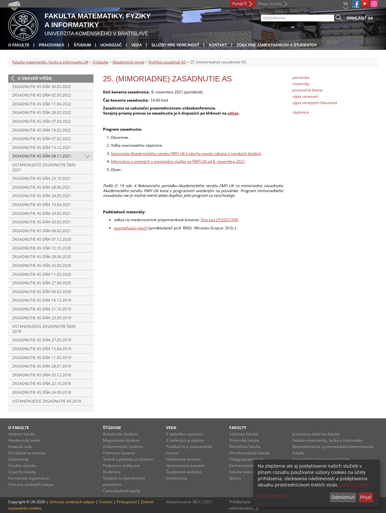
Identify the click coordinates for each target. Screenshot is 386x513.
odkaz (232, 113)
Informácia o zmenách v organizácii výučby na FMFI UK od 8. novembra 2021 (178, 161)
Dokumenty (18, 459)
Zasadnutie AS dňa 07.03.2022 (41, 121)
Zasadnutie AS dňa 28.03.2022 (41, 112)
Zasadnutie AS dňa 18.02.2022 (41, 130)
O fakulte (18, 45)
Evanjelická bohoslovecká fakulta (321, 459)
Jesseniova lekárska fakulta (316, 434)
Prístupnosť (127, 501)
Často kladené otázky (121, 490)
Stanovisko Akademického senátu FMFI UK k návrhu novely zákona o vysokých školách (186, 153)
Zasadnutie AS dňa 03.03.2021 (41, 222)
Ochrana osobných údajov (31, 484)
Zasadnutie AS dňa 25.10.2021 (41, 178)
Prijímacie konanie (119, 453)
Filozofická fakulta (245, 446)
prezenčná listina (308, 90)
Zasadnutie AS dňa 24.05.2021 (41, 195)
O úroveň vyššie (35, 78)
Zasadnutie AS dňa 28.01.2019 (41, 366)
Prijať (365, 497)
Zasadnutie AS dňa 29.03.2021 (41, 213)
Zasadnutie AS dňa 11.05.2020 (41, 274)
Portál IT (239, 3)
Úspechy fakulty (22, 472)
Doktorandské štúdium (123, 446)
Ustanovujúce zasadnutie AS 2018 (46, 401)
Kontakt (218, 45)
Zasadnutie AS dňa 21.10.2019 (41, 309)
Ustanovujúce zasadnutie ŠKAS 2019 (44, 329)
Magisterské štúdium (121, 440)
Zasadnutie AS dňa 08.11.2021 (41, 156)
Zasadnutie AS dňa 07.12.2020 (41, 239)
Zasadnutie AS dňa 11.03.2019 (41, 357)
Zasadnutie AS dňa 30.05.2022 (41, 86)
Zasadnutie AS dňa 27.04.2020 (41, 283)
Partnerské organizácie (28, 478)
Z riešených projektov (185, 440)
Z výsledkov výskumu (184, 434)
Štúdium (82, 45)
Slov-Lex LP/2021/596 (219, 219)
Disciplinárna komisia (27, 453)
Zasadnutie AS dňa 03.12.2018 (41, 375)
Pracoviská (51, 45)
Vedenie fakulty (21, 434)
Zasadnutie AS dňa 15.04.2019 (41, 348)
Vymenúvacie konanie (185, 465)
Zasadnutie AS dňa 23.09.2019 (41, 318)
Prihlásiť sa (360, 18)
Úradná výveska (22, 465)
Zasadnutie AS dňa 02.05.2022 (41, 95)
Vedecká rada (20, 446)
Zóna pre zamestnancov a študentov (277, 45)
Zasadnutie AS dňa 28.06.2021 (41, 187)
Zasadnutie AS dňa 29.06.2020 (41, 256)
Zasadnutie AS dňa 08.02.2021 (41, 230)
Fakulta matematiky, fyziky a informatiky (328, 440)
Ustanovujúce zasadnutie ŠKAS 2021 (44, 167)
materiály (301, 83)
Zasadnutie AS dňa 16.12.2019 (41, 300)
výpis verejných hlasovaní (315, 102)
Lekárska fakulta (243, 434)
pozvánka (301, 77)
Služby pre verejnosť (175, 45)
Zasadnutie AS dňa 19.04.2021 (41, 204)
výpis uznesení (305, 96)
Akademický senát (128, 62)
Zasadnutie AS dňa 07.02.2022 (41, 138)
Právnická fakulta (244, 440)
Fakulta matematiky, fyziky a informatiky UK (50, 62)
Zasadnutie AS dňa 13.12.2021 (41, 147)
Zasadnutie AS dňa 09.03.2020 (41, 291)
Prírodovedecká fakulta (249, 453)
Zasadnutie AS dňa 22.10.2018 (41, 383)
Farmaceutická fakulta (248, 465)
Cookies (106, 501)
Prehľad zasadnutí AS (167, 62)
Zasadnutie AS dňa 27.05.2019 (41, 340)
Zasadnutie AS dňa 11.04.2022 (41, 104)
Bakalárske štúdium (120, 434)
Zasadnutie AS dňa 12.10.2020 (41, 248)
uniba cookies (354, 485)
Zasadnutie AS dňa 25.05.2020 (41, 265)
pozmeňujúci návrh (131, 228)
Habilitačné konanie (183, 459)
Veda (136, 45)
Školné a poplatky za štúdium (128, 459)
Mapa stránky (270, 3)
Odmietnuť (342, 497)
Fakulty (237, 427)
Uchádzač (111, 45)
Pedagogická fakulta (247, 459)
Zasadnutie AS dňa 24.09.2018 (41, 392)
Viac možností (272, 496)
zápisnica (301, 112)
